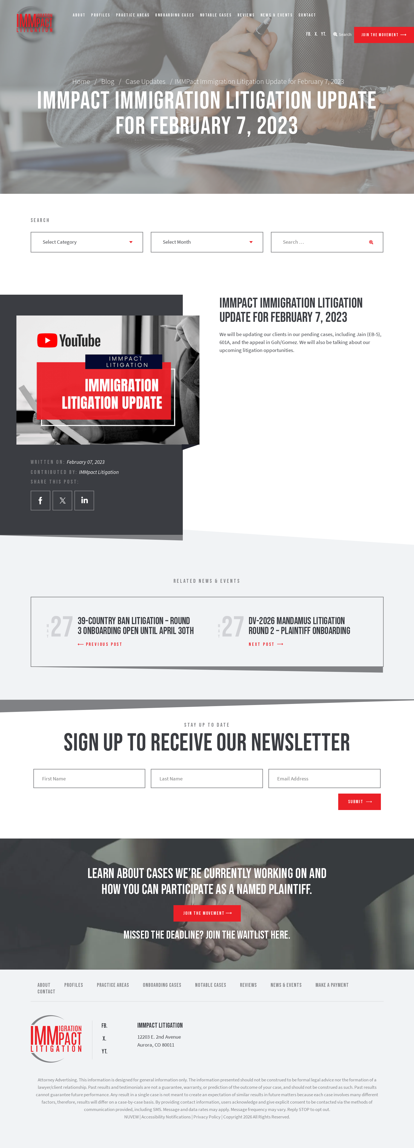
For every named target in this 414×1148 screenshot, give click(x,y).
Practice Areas (133, 15)
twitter (62, 500)
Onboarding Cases (175, 15)
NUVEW (131, 1117)
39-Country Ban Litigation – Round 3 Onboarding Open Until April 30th (136, 626)
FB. (308, 34)
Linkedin (84, 500)
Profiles (101, 15)
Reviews (246, 15)
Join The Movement (380, 35)
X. (316, 34)
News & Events (276, 15)
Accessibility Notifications (166, 1117)
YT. (323, 34)
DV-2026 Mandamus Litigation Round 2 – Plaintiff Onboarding (299, 626)
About (79, 15)
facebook (40, 500)
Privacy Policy (207, 1117)
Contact (307, 15)
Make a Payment (332, 985)
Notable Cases (216, 15)
